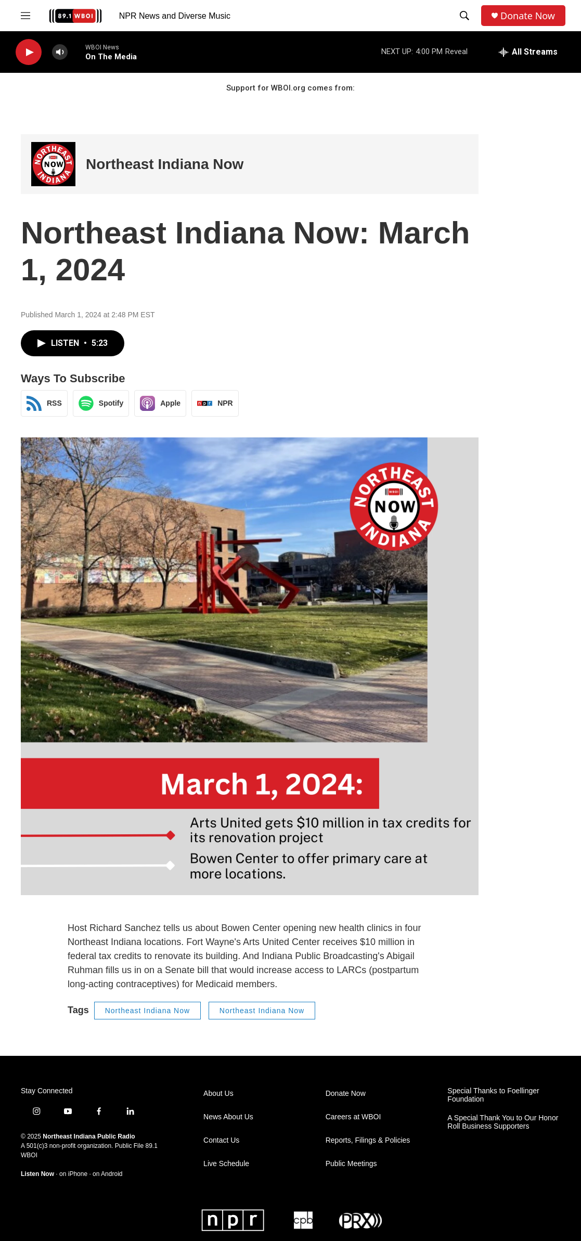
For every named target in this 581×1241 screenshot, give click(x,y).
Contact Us (221, 1140)
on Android (107, 1174)
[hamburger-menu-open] (25, 15)
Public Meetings (351, 1164)
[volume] (60, 52)
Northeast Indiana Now (164, 164)
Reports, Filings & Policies (368, 1140)
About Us (218, 1093)
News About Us (228, 1117)
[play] (28, 52)
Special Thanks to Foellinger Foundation (493, 1095)
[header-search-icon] (464, 15)
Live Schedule (226, 1164)
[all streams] (528, 52)
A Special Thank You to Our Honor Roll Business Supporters (502, 1122)
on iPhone (73, 1174)
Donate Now (527, 15)
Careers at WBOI (353, 1117)
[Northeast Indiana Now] (53, 164)
